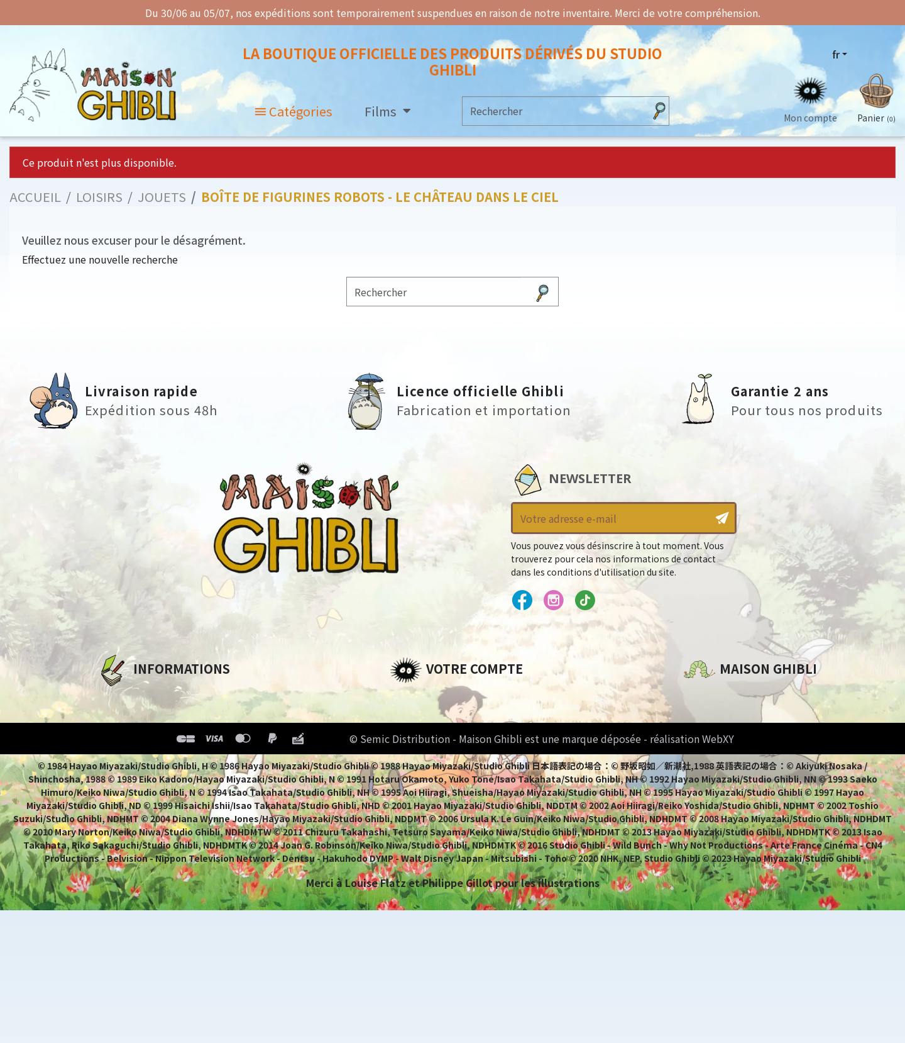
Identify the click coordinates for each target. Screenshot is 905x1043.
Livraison (121, 784)
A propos (120, 699)
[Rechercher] (553, 112)
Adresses (413, 741)
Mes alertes (420, 806)
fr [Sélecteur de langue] (836, 54)
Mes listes (415, 784)
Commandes (423, 720)
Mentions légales (142, 720)
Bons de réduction (439, 763)
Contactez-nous (726, 816)
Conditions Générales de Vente (180, 763)
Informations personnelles (461, 699)
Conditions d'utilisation (162, 741)
